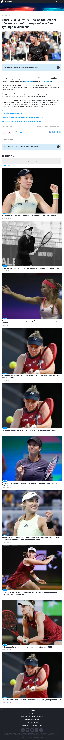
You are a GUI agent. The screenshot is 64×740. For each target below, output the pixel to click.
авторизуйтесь (36, 161)
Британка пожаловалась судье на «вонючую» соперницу (22, 121)
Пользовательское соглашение (32, 716)
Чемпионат (47, 81)
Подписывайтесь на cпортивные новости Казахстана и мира (32, 67)
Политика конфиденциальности (32, 726)
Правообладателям (32, 719)
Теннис (9, 13)
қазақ (56, 1)
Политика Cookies (32, 722)
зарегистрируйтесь (49, 161)
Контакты (32, 713)
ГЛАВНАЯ (4, 13)
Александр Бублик (9, 139)
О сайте (32, 710)
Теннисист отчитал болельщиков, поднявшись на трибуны (22, 117)
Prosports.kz (28, 81)
